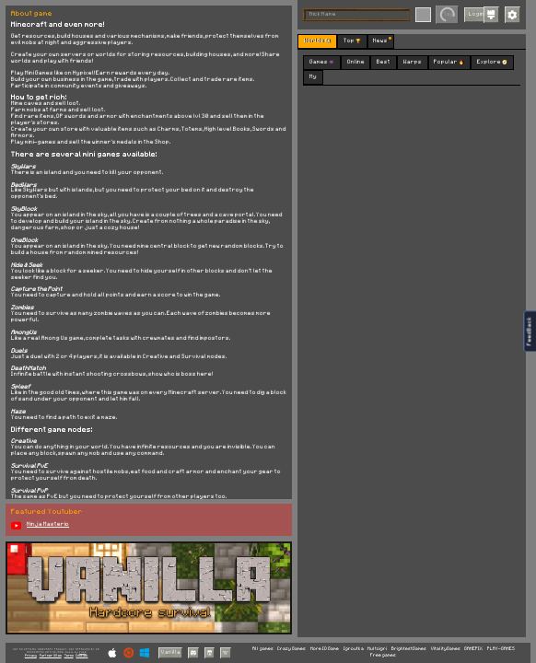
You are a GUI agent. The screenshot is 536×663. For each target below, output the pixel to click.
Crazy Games (291, 648)
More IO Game (324, 648)
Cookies (81, 655)
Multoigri (377, 648)
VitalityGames (445, 648)
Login (476, 14)
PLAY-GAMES (501, 648)
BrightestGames (408, 648)
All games (263, 648)
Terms (69, 655)
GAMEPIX (473, 648)
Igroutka (354, 648)
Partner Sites (51, 655)
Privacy (31, 655)
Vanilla (171, 652)
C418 (83, 652)
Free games (383, 655)
